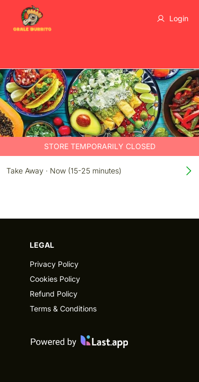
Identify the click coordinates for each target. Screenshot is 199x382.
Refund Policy (53, 293)
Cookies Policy (55, 278)
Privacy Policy (54, 263)
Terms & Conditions (63, 308)
